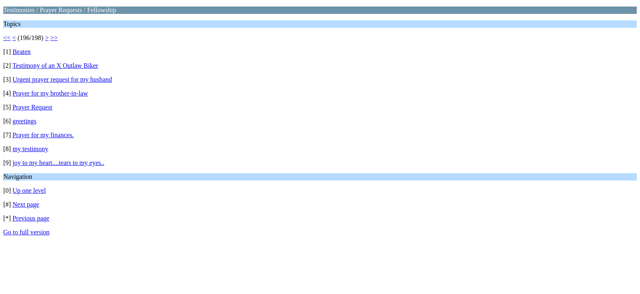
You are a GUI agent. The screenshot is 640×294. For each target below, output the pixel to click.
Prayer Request (32, 107)
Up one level (29, 190)
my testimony (31, 148)
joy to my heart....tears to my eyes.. (58, 162)
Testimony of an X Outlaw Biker (55, 65)
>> (54, 37)
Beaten (22, 51)
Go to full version (26, 232)
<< (7, 37)
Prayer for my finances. (43, 134)
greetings (25, 121)
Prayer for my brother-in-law (50, 93)
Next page (26, 204)
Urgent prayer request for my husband (62, 79)
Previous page (31, 218)
